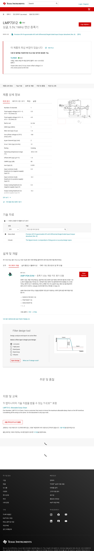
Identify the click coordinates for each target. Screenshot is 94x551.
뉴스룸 (5, 488)
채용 (4, 484)
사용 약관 (62, 428)
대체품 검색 (53, 488)
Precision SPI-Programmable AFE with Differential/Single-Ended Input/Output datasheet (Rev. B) (44, 34)
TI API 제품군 (7, 514)
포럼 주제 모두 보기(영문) (13, 422)
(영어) (79, 34)
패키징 (52, 495)
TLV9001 (14, 58)
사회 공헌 (6, 502)
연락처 (52, 480)
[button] (5, 9)
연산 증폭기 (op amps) (20, 14)
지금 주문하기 (84, 24)
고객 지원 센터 (54, 491)
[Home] (13, 3)
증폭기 (9, 14)
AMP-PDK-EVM (27, 276)
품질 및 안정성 (54, 499)
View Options (83, 274)
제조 (4, 499)
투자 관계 (6, 495)
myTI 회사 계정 (7, 518)
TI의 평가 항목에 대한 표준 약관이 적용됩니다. (16, 319)
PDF (30, 312)
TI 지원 (36, 432)
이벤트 (5, 491)
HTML (35, 312)
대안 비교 (51, 48)
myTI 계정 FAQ (54, 502)
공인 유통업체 (7, 529)
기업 (4, 480)
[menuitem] (83, 9)
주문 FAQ (6, 525)
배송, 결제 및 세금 (8, 522)
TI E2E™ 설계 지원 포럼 (57, 484)
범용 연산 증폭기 (34, 14)
